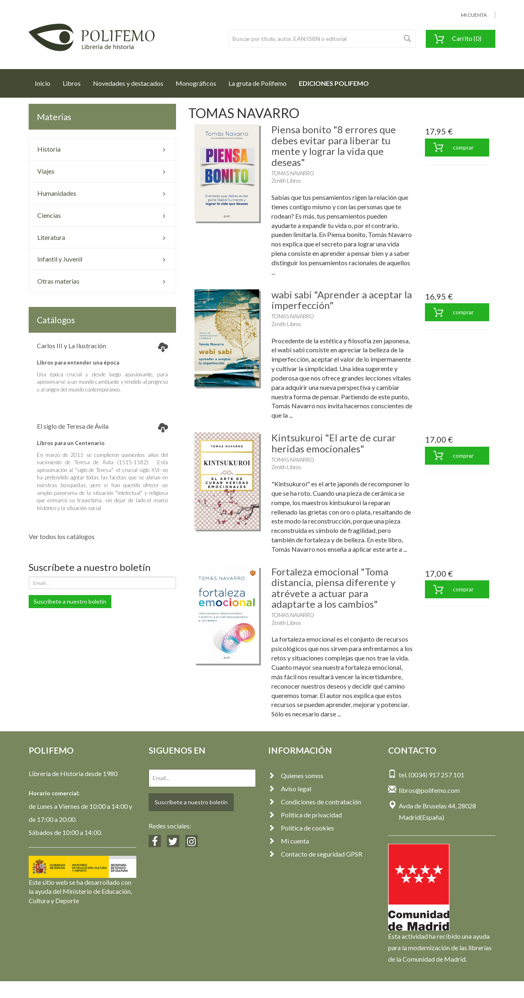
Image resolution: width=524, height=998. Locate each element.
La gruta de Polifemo (257, 83)
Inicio (45, 81)
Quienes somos (295, 775)
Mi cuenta (288, 841)
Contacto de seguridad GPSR (315, 854)
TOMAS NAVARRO (292, 173)
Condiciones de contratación (314, 802)
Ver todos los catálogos (62, 536)
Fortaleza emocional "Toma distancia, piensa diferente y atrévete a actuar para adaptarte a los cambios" (333, 588)
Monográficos (196, 83)
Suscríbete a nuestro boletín (70, 601)
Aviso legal (289, 788)
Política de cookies (301, 828)
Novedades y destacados (128, 83)
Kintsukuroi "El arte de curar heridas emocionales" (333, 443)
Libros (72, 83)
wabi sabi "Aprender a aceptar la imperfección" (341, 300)
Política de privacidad (305, 815)
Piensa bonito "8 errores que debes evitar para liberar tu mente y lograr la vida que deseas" (333, 145)
